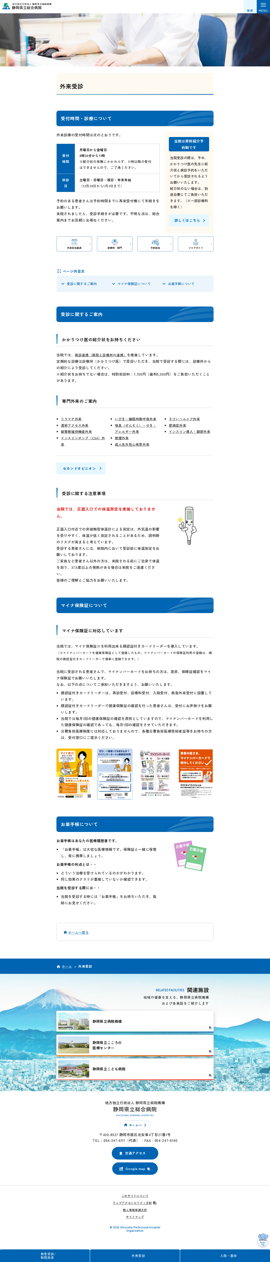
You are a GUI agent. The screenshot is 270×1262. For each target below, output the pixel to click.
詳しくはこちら (187, 220)
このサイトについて (135, 1196)
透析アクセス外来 (75, 425)
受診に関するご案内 (82, 284)
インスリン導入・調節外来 (191, 432)
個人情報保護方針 (135, 1210)
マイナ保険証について (134, 284)
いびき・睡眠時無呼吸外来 (137, 419)
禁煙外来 (122, 438)
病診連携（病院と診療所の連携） (102, 355)
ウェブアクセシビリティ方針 (135, 1203)
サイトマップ (135, 1218)
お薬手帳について (181, 284)
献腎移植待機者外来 (77, 432)
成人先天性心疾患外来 (133, 445)
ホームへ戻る (78, 933)
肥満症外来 (178, 425)
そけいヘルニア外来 (185, 419)
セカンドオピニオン (79, 469)
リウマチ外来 (72, 419)
